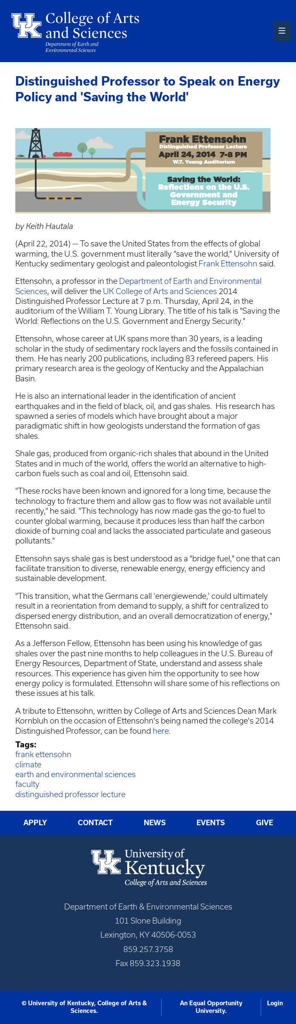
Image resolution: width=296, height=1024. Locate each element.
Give (264, 823)
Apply (35, 823)
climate (28, 764)
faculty (27, 784)
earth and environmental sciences (75, 774)
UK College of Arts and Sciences (160, 291)
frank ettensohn (43, 754)
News (155, 823)
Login (275, 1003)
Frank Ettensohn (228, 263)
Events (210, 823)
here (161, 731)
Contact (95, 823)
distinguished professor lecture (70, 794)
